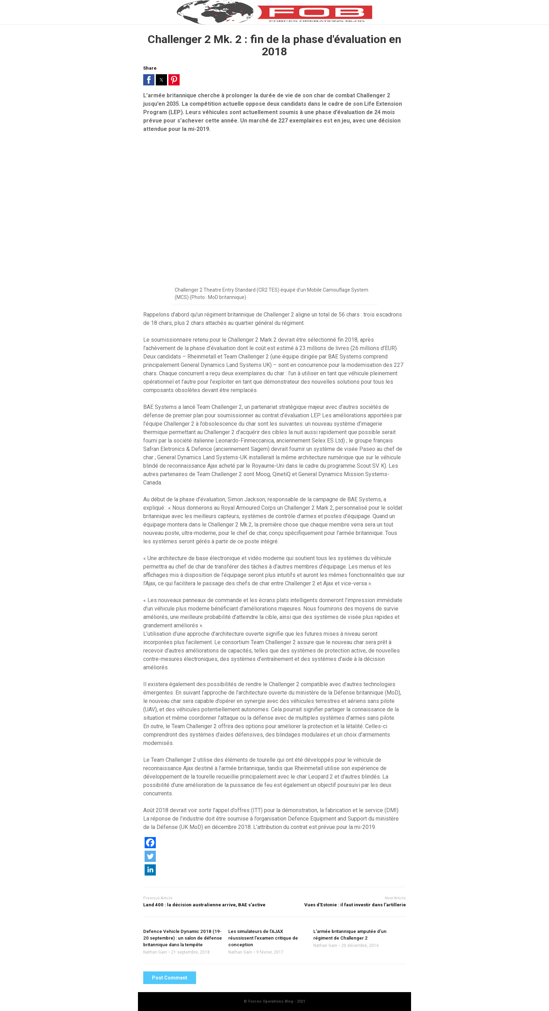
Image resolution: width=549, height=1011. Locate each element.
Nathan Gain (155, 952)
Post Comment (169, 978)
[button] (148, 79)
